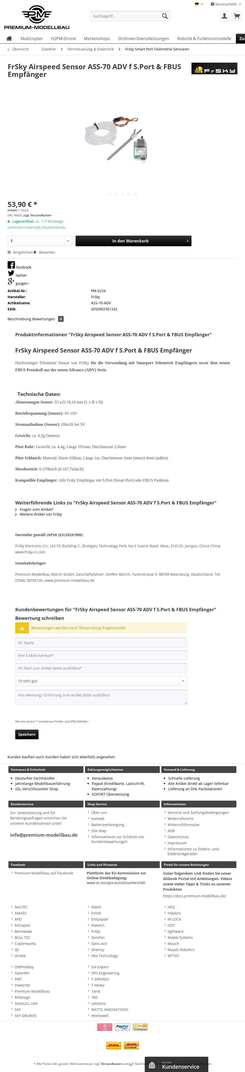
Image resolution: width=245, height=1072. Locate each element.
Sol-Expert (100, 966)
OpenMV (22, 973)
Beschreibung (19, 319)
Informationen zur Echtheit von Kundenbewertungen (117, 839)
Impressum (177, 842)
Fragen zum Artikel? (34, 509)
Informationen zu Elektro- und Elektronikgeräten (193, 851)
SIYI (18, 1009)
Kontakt (97, 818)
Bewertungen (48, 319)
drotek (20, 955)
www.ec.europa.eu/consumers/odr (116, 882)
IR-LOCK (174, 919)
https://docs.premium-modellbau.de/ (194, 895)
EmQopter (100, 919)
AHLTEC (21, 907)
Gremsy (97, 949)
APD (18, 919)
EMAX (96, 907)
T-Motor (98, 985)
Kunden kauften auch (26, 756)
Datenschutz (178, 836)
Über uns (99, 812)
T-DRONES (100, 979)
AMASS (21, 913)
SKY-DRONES (26, 1015)
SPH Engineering (105, 973)
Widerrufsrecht (181, 818)
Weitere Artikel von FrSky (38, 514)
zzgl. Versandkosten (37, 215)
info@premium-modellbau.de (44, 835)
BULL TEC (22, 937)
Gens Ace (99, 943)
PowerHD (22, 985)
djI (17, 949)
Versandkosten (111, 1064)
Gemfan (98, 937)
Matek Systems (180, 937)
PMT (18, 979)
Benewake (23, 931)
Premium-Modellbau (32, 991)
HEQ (171, 907)
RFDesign (22, 997)
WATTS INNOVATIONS (109, 1009)
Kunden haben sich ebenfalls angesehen (80, 756)
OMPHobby (24, 966)
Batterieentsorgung (107, 824)
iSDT (171, 925)
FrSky (95, 931)
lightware (176, 931)
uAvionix (98, 1003)
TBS (94, 997)
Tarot (95, 991)
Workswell (100, 1015)
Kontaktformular (153, 1063)
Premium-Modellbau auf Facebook (44, 873)
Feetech (97, 925)
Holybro (174, 913)
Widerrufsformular (184, 824)
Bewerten (44, 252)
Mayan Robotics (181, 949)
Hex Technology (104, 955)
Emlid (96, 913)
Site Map (98, 830)
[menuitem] (130, 18)
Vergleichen (20, 252)
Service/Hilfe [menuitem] (224, 4)
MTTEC (173, 955)
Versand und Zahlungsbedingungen (198, 812)
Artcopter (23, 925)
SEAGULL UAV (26, 1003)
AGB (171, 830)
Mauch (173, 943)
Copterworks (25, 943)
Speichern (27, 734)
